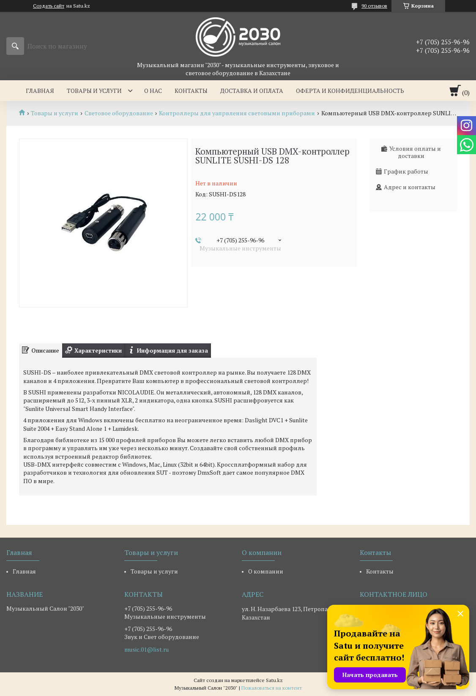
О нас (153, 91)
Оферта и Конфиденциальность (350, 91)
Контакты (191, 91)
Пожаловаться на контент (271, 688)
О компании (265, 571)
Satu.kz (274, 680)
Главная (40, 91)
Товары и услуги (94, 91)
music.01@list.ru (146, 649)
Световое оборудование (119, 113)
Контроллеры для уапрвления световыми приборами (237, 113)
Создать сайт (48, 6)
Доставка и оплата (251, 91)
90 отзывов (374, 6)
